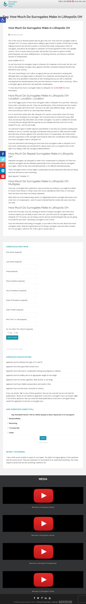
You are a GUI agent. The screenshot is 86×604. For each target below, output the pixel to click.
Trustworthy (14, 428)
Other (11, 433)
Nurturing (13, 423)
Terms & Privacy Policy (14, 349)
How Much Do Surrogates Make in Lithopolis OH (39, 28)
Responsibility (14, 418)
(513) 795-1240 (78, 1)
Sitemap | (57, 602)
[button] (3, 20)
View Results (43, 442)
